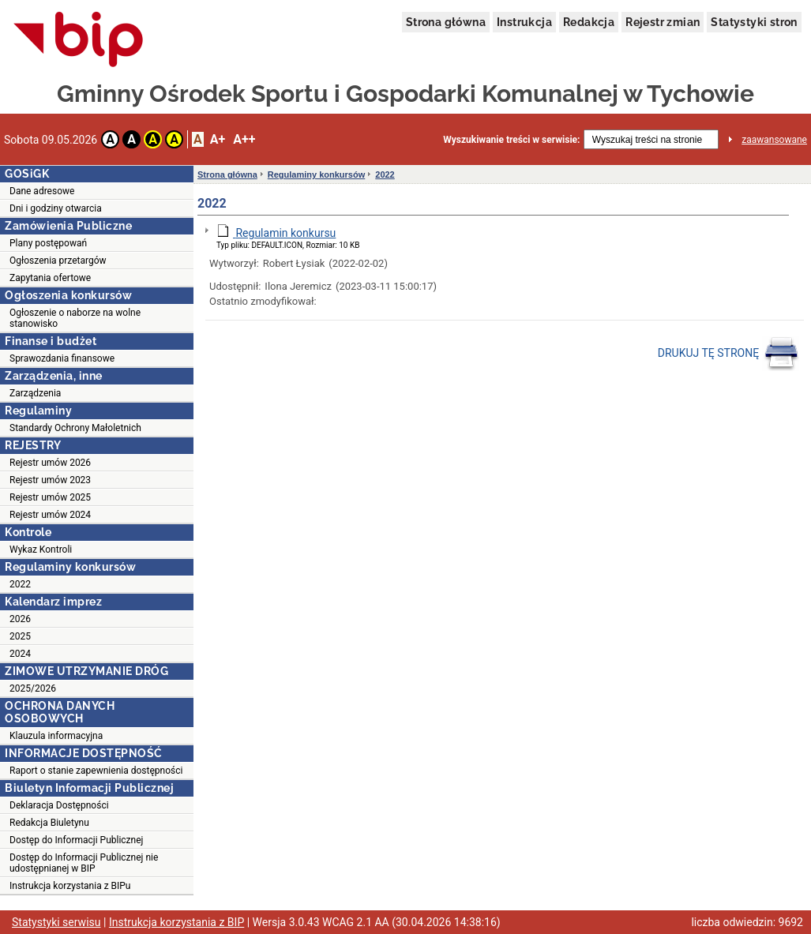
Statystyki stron (754, 22)
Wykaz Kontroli (40, 549)
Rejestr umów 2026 (50, 462)
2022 (20, 584)
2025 (20, 636)
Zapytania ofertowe (50, 277)
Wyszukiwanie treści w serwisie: (511, 139)
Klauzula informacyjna (56, 735)
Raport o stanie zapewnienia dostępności (95, 770)
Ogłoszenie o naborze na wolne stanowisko (75, 318)
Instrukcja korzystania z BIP (176, 922)
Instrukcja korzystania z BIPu (70, 885)
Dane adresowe (41, 191)
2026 (20, 619)
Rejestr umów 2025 (50, 497)
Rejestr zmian (662, 22)
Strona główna (446, 22)
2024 (20, 653)
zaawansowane (774, 139)
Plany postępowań (48, 243)
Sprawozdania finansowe (62, 358)
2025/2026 (32, 688)
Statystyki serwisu (56, 922)
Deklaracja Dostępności (59, 805)
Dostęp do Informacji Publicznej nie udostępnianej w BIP (83, 863)
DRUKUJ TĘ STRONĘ (728, 353)
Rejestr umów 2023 (50, 480)
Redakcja (588, 22)
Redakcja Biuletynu (49, 822)
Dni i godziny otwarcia (55, 208)
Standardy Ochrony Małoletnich (75, 427)
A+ (217, 139)
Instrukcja (524, 22)
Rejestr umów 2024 (50, 514)
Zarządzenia (35, 393)
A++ (244, 139)
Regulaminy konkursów (316, 174)
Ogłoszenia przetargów (58, 260)
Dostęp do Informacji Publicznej (76, 840)
